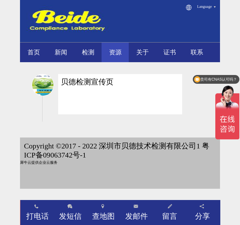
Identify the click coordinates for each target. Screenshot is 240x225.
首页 (34, 52)
